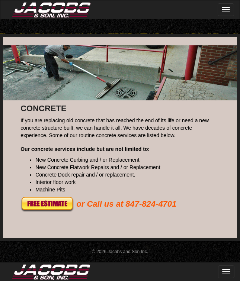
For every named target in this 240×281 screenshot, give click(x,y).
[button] (47, 204)
